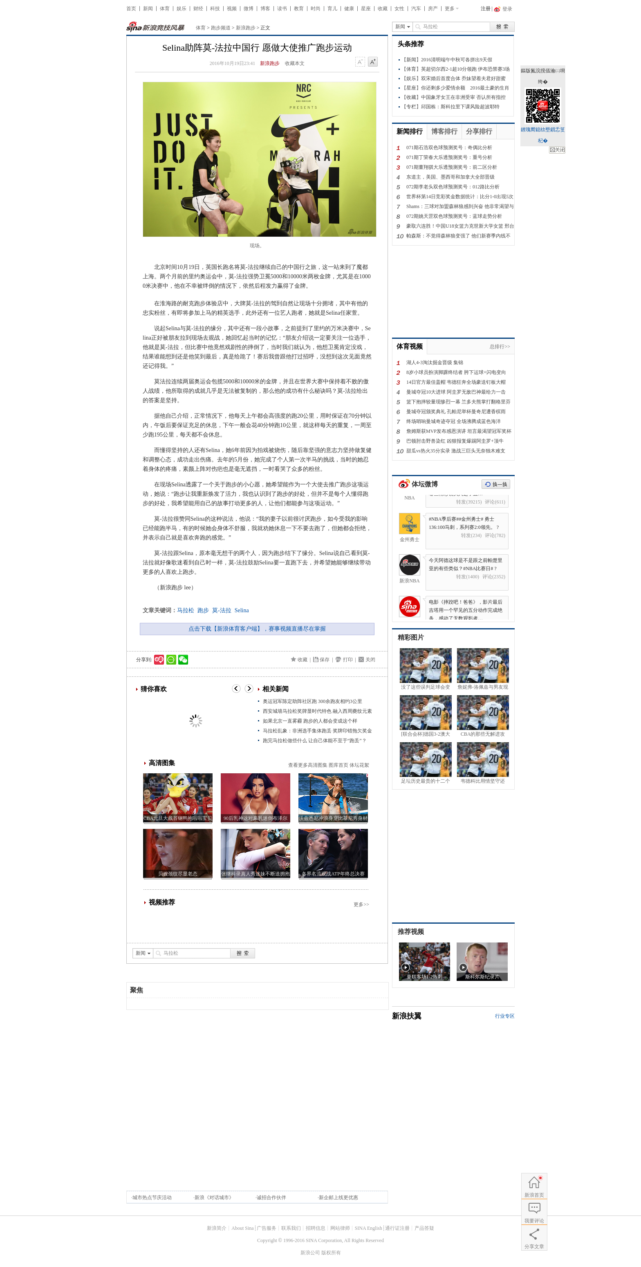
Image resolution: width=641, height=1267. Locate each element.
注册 (486, 8)
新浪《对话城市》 (214, 1197)
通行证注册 (397, 1228)
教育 (299, 8)
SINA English (368, 1228)
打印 (348, 660)
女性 (399, 8)
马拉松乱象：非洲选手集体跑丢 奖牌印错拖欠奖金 (317, 731)
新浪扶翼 (406, 1016)
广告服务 (266, 1228)
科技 (215, 8)
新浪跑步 (246, 28)
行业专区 (505, 1016)
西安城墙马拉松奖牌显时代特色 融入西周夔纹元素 (317, 711)
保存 (324, 660)
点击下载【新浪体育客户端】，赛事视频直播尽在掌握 (257, 629)
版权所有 (331, 1253)
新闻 (148, 8)
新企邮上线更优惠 (338, 1197)
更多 (450, 8)
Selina (242, 610)
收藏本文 (295, 63)
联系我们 (291, 1228)
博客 (265, 8)
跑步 (203, 610)
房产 (433, 8)
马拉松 (185, 610)
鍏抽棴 (557, 150)
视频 (232, 8)
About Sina (242, 1228)
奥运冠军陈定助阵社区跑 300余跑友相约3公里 (312, 701)
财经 (198, 8)
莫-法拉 (221, 610)
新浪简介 (216, 1228)
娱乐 (181, 8)
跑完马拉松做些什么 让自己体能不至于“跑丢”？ (315, 740)
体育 (165, 8)
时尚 (315, 8)
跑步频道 (221, 28)
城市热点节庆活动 (152, 1197)
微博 (248, 8)
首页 (131, 8)
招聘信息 (315, 1228)
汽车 (416, 8)
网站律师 (340, 1228)
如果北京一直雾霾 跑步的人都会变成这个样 (310, 721)
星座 (366, 8)
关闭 (370, 660)
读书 (282, 8)
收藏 (383, 8)
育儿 (332, 8)
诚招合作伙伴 (271, 1197)
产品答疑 (424, 1228)
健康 (349, 8)
